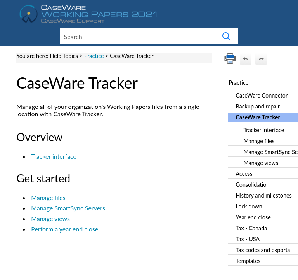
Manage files (48, 197)
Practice (94, 55)
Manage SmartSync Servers (68, 208)
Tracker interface (53, 156)
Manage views (50, 218)
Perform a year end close (64, 229)
